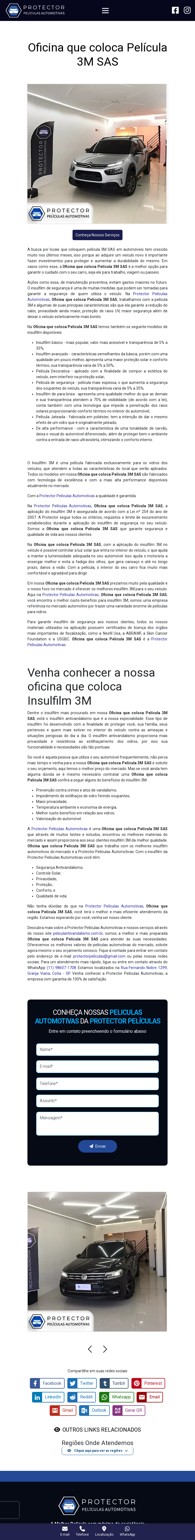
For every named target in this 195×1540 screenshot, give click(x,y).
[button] (90, 1350)
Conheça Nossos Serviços (97, 235)
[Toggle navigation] (105, 10)
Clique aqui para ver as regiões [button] (94, 1450)
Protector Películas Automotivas (67, 496)
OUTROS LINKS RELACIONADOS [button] (101, 1429)
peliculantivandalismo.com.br (78, 933)
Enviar (97, 1146)
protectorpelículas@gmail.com (99, 956)
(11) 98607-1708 (61, 967)
